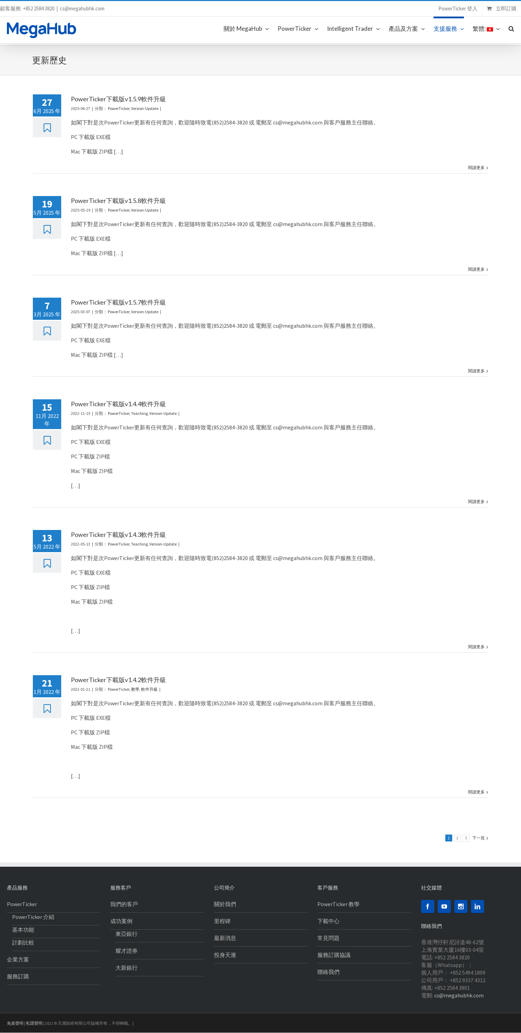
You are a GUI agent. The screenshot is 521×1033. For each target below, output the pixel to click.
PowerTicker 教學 (338, 904)
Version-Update (144, 108)
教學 (135, 689)
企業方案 (18, 959)
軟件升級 (149, 689)
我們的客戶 (124, 904)
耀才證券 (126, 950)
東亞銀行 (126, 933)
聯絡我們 (328, 971)
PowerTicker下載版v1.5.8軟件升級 (118, 200)
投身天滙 (225, 954)
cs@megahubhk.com (82, 8)
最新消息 (225, 937)
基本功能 (23, 929)
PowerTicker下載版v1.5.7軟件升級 (118, 302)
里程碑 (222, 921)
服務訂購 (18, 976)
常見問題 (328, 937)
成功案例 (121, 921)
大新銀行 (126, 967)
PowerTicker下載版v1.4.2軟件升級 (118, 679)
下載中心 (328, 921)
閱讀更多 (476, 167)
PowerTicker (118, 108)
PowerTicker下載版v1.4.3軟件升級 (118, 534)
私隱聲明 (34, 1023)
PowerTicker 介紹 (33, 916)
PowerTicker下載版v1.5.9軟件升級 (118, 99)
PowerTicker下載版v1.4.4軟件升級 (118, 404)
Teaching (139, 413)
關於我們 (225, 904)
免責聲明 (15, 1023)
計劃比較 (23, 942)
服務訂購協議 (334, 954)
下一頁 (478, 837)
